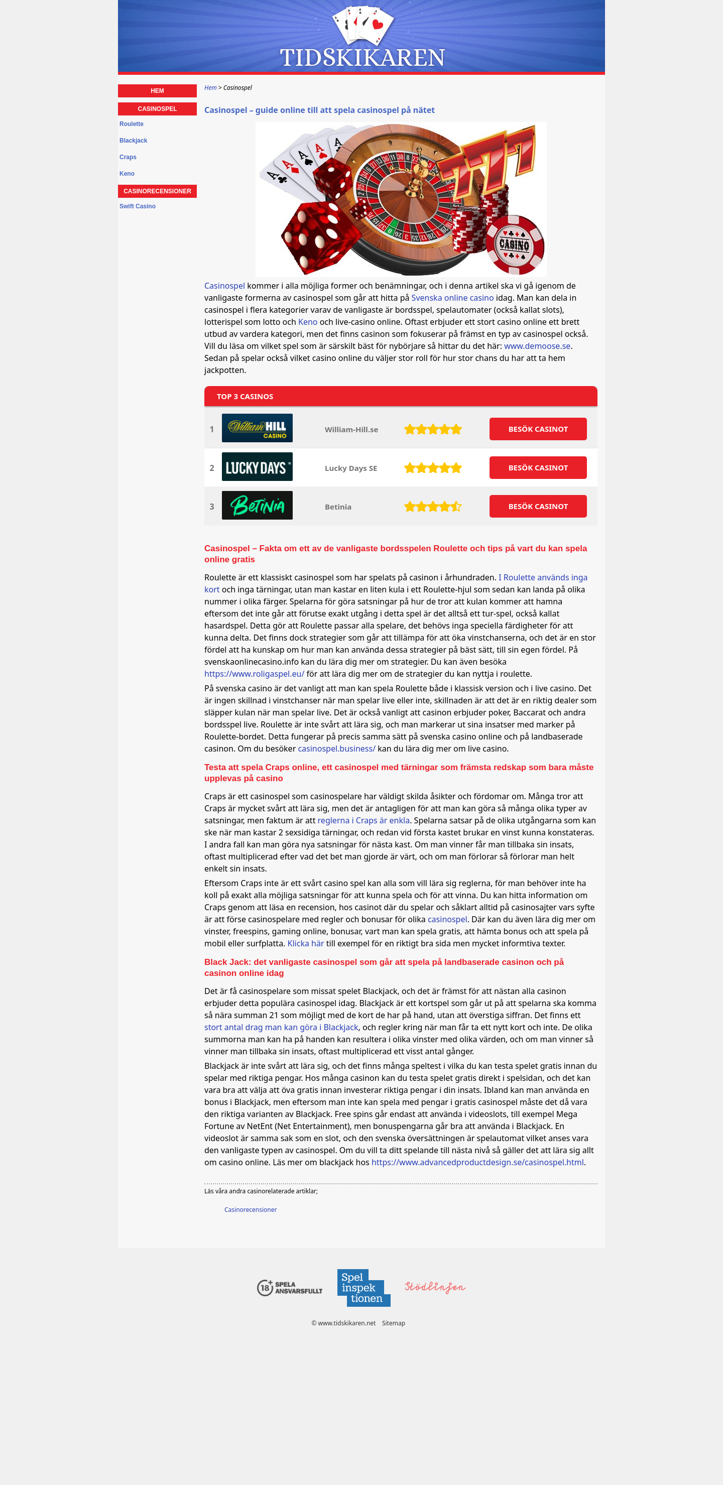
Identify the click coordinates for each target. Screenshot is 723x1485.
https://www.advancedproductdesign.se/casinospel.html (478, 1162)
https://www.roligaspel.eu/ (254, 673)
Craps (128, 157)
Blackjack (133, 140)
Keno (308, 321)
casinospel (447, 919)
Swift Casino (137, 206)
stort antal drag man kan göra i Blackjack (281, 1027)
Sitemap (393, 1323)
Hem (157, 90)
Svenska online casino (453, 297)
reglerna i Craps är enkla (364, 820)
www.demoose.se (537, 345)
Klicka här (306, 943)
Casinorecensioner (250, 1209)
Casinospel (224, 285)
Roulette (131, 124)
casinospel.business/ (337, 748)
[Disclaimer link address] (363, 1309)
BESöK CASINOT (538, 429)
